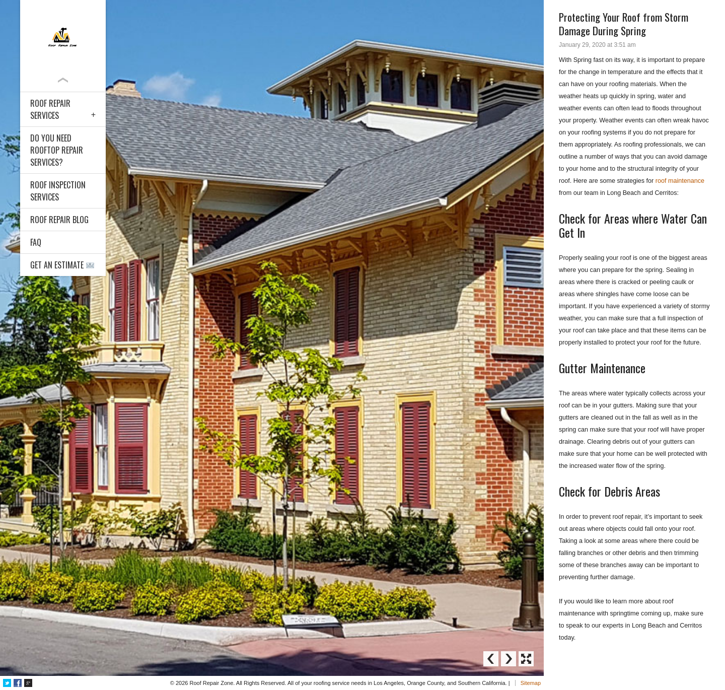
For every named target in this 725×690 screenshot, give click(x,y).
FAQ (35, 242)
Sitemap (531, 683)
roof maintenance (680, 180)
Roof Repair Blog (59, 220)
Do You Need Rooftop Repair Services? (56, 150)
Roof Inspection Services (58, 191)
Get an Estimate (62, 265)
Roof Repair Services (50, 109)
